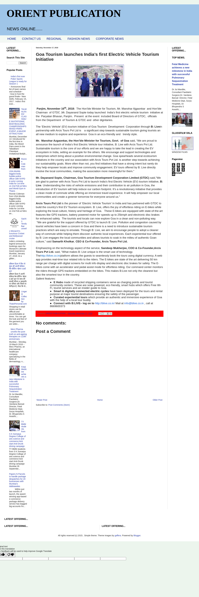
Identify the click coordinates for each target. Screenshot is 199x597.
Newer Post (42, 400)
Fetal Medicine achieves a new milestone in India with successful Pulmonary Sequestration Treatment (18, 379)
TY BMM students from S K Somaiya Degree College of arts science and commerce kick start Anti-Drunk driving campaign (17, 434)
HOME (11, 38)
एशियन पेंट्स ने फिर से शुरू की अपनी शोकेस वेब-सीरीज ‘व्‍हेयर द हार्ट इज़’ (17, 267)
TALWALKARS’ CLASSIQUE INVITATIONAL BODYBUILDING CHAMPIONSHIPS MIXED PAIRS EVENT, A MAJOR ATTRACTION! (18, 121)
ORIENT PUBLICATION (64, 13)
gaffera (118, 535)
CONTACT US (31, 38)
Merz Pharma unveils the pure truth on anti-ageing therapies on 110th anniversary (18, 334)
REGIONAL (54, 38)
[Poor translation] (10, 554)
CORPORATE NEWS (110, 38)
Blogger (136, 535)
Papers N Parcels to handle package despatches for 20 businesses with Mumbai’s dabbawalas (17, 480)
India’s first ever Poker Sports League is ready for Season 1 (18, 80)
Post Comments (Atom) (59, 405)
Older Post (157, 400)
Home (100, 400)
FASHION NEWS (79, 38)
